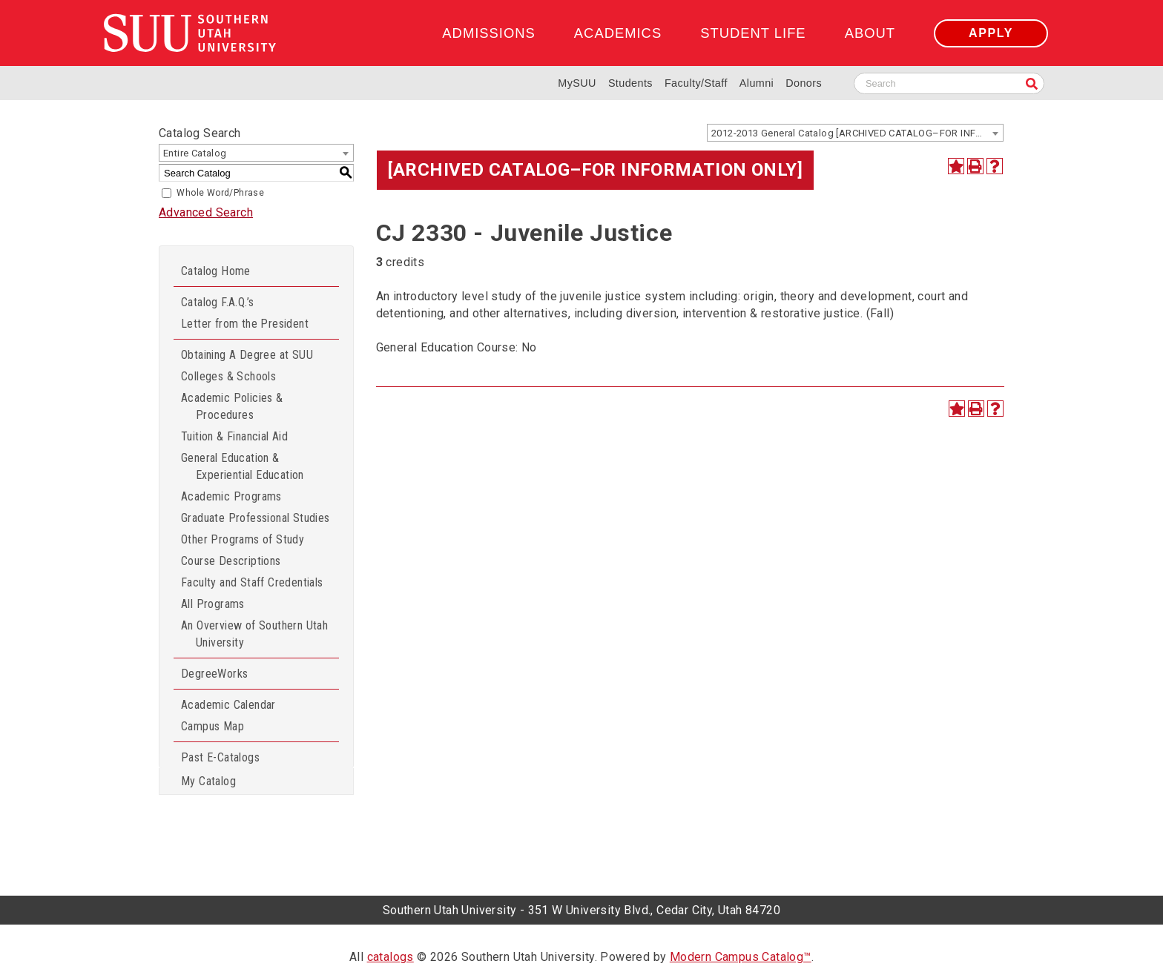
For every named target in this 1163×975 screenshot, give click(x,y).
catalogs (390, 957)
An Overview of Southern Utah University (254, 634)
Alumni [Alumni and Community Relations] (756, 83)
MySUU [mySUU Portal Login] (577, 83)
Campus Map (212, 726)
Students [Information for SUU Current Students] (630, 83)
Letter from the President (245, 324)
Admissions (488, 33)
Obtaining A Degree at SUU (247, 355)
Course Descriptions (231, 561)
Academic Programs (231, 496)
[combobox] (855, 133)
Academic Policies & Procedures (232, 406)
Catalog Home (216, 271)
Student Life (752, 33)
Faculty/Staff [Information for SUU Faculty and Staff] (696, 83)
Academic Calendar (228, 705)
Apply (991, 33)
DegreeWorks (214, 674)
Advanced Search (206, 212)
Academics (618, 33)
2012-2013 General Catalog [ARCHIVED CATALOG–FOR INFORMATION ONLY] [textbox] (857, 133)
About (870, 33)
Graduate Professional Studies (255, 518)
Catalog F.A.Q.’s (217, 302)
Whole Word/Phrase (220, 193)
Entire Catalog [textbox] (195, 153)
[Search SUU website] (949, 83)
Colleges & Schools (228, 376)
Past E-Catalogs (220, 757)
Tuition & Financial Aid (234, 436)
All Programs (213, 604)
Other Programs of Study (242, 539)
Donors (803, 83)
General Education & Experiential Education (242, 466)
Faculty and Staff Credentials (252, 582)
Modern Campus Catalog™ (740, 957)
